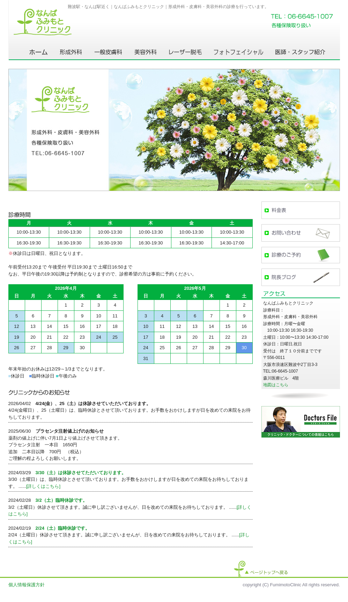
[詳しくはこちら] (43, 486)
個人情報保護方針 (26, 584)
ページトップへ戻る (261, 569)
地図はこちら (275, 384)
